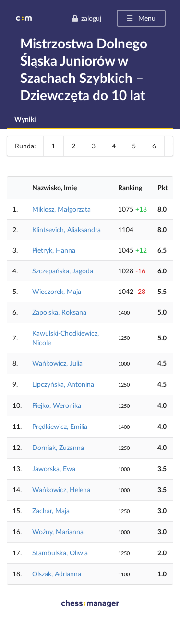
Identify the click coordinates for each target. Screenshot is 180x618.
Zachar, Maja (51, 510)
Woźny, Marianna (58, 532)
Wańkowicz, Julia (57, 363)
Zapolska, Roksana (59, 312)
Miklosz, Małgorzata (61, 209)
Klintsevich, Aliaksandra (66, 229)
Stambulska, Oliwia (60, 553)
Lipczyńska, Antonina (63, 384)
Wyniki (25, 119)
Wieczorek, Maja (56, 291)
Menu (140, 18)
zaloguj (86, 18)
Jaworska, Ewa (53, 468)
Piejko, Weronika (56, 405)
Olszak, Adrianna (56, 574)
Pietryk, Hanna (53, 250)
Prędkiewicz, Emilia (59, 426)
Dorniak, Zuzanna (58, 447)
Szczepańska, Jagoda (62, 271)
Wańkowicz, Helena (61, 489)
